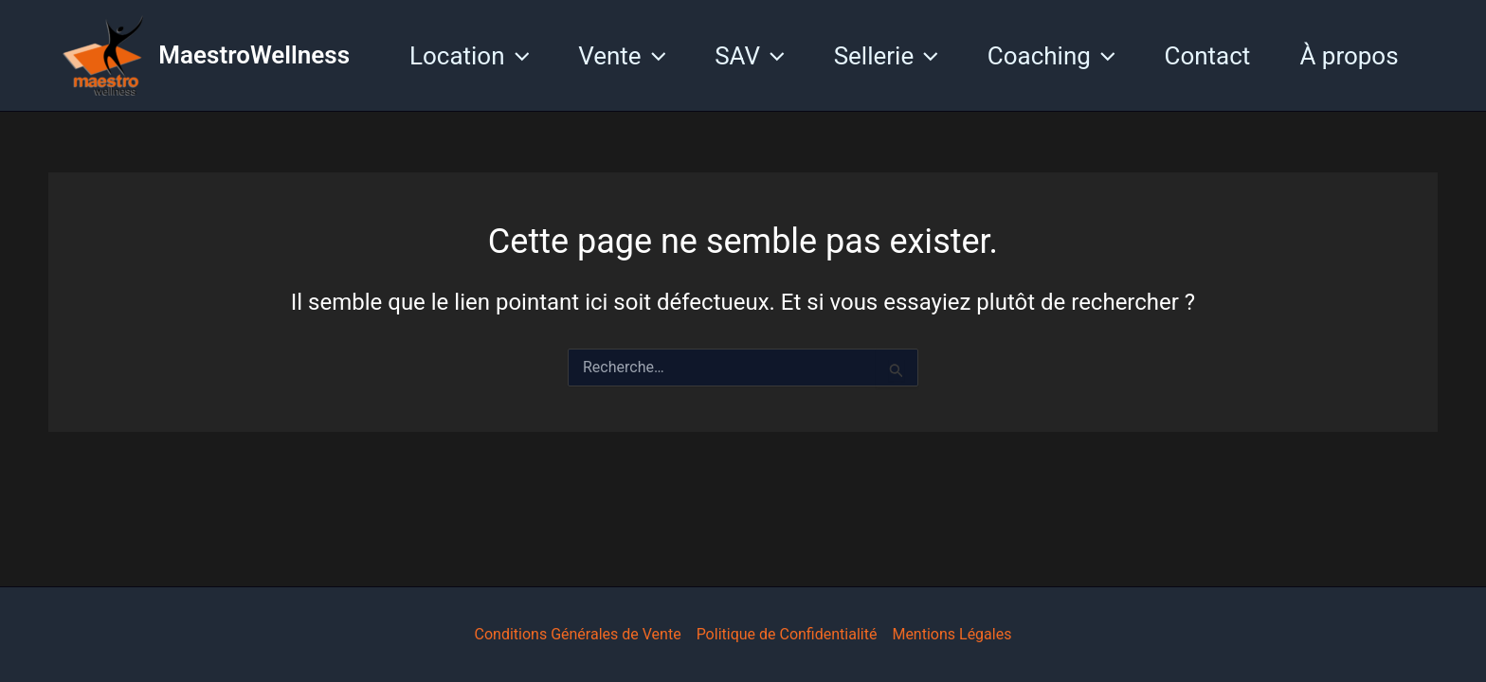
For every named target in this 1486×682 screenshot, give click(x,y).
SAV (749, 56)
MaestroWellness (254, 55)
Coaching (1051, 56)
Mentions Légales (951, 634)
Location (469, 56)
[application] (517, 56)
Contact (1208, 56)
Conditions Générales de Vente (578, 634)
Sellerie (886, 56)
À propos (1348, 56)
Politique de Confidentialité (787, 634)
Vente (621, 56)
